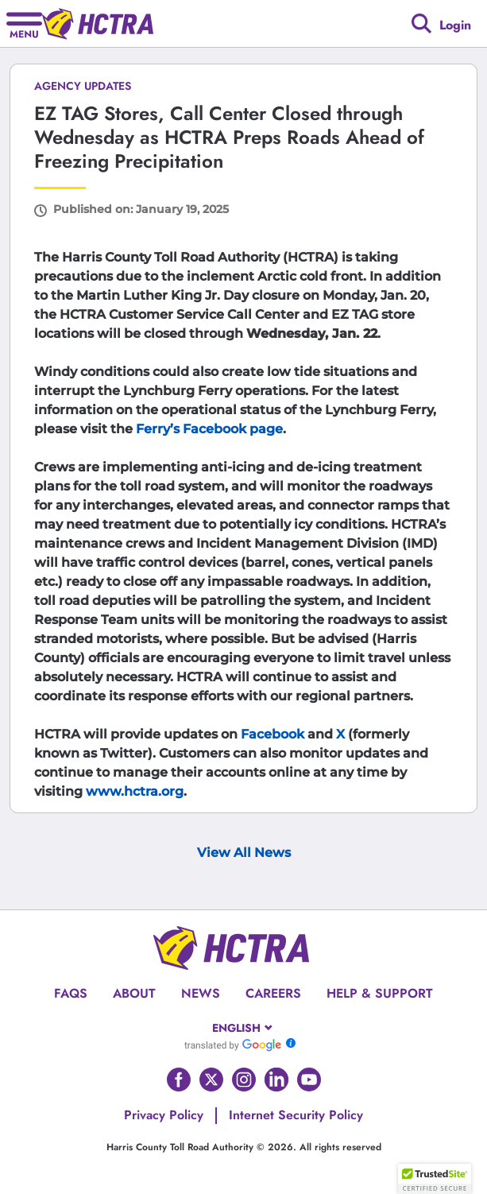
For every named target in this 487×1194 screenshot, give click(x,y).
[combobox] (243, 1027)
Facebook (272, 734)
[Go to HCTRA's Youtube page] (309, 1079)
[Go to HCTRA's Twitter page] (211, 1079)
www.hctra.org (135, 791)
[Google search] (421, 23)
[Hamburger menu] (24, 23)
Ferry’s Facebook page (209, 428)
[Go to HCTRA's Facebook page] (179, 1079)
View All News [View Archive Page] (244, 852)
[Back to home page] (97, 24)
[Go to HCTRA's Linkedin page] (276, 1079)
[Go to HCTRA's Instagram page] (244, 1079)
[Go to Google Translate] (232, 1044)
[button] (434, 1179)
